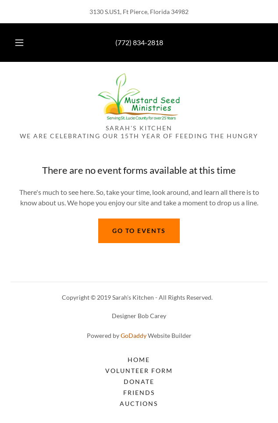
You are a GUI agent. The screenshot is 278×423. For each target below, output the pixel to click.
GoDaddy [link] (133, 335)
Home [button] (139, 359)
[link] (139, 96)
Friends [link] (139, 392)
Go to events (139, 230)
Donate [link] (139, 381)
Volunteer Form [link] (139, 370)
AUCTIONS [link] (139, 403)
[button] (22, 42)
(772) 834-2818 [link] (139, 42)
